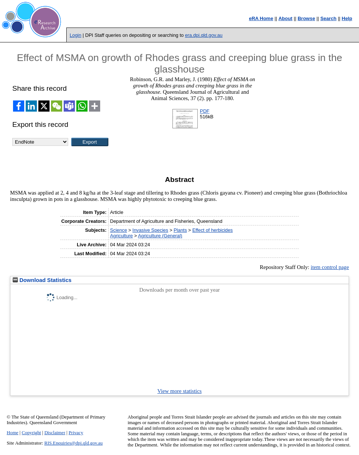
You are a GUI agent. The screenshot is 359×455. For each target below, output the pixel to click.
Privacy (76, 432)
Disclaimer (54, 432)
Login (75, 35)
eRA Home (261, 18)
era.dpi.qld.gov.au (204, 35)
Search (328, 18)
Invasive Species (150, 230)
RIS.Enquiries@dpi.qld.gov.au (73, 443)
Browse (306, 18)
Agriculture (121, 235)
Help (347, 18)
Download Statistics (42, 280)
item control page (330, 267)
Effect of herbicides (212, 230)
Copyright (31, 432)
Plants (180, 230)
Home (12, 432)
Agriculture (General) (160, 235)
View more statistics (180, 391)
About (286, 18)
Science (118, 230)
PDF (205, 111)
